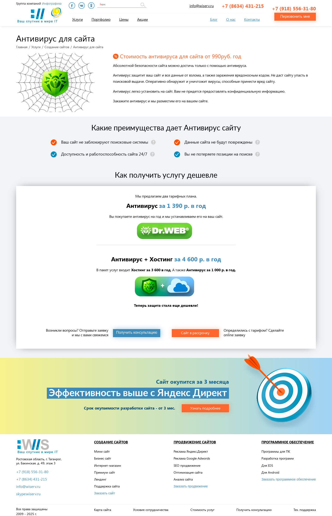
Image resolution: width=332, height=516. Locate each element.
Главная (21, 45)
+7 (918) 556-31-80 (294, 6)
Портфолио (101, 19)
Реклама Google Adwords (192, 456)
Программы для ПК (275, 449)
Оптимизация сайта (188, 470)
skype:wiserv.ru (28, 491)
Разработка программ (277, 456)
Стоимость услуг (202, 507)
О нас (230, 19)
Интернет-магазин (107, 463)
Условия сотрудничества (150, 507)
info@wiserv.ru (202, 5)
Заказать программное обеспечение (288, 477)
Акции (142, 19)
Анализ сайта (183, 477)
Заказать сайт (104, 491)
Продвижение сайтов (195, 440)
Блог (213, 19)
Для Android (270, 470)
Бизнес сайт (102, 456)
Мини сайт (102, 449)
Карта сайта (102, 507)
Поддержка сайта (107, 484)
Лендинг (100, 477)
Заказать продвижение (191, 484)
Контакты (252, 19)
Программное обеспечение (287, 440)
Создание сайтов (56, 45)
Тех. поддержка (304, 507)
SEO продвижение (187, 463)
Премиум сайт (104, 470)
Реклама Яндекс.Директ (191, 449)
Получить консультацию (254, 507)
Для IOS (267, 463)
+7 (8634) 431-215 (243, 6)
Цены (123, 19)
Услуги (77, 19)
